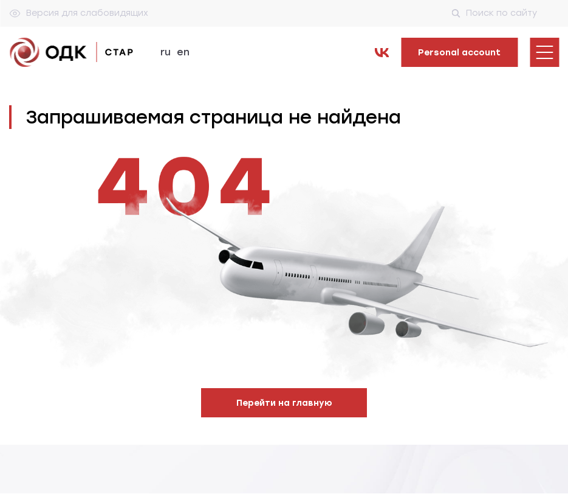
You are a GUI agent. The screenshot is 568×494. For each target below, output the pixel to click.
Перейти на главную (284, 403)
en (183, 52)
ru (165, 52)
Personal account (459, 52)
